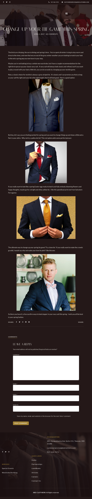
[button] (66, 14)
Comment (16, 421)
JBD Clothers (39, 494)
